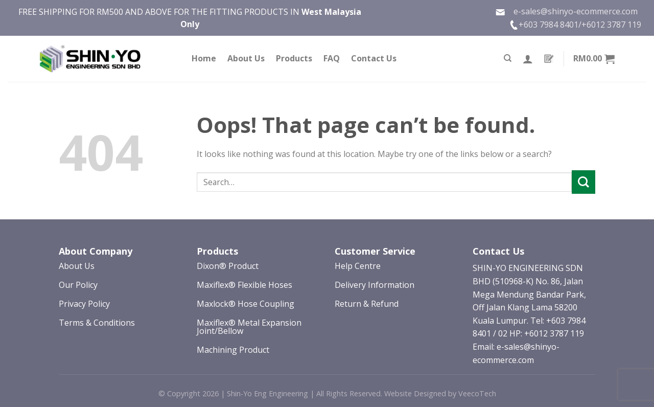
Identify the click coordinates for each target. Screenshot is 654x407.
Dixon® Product (228, 266)
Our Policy (78, 284)
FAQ (331, 58)
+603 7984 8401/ (550, 24)
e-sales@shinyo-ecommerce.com (566, 11)
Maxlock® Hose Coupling (245, 303)
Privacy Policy (84, 303)
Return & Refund (367, 303)
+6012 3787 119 (611, 24)
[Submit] (583, 181)
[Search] (507, 58)
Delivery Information (374, 284)
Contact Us (373, 58)
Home (204, 58)
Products (294, 58)
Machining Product (233, 349)
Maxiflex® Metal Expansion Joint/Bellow (249, 326)
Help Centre (358, 266)
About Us (246, 58)
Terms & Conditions (97, 322)
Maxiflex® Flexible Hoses (244, 284)
